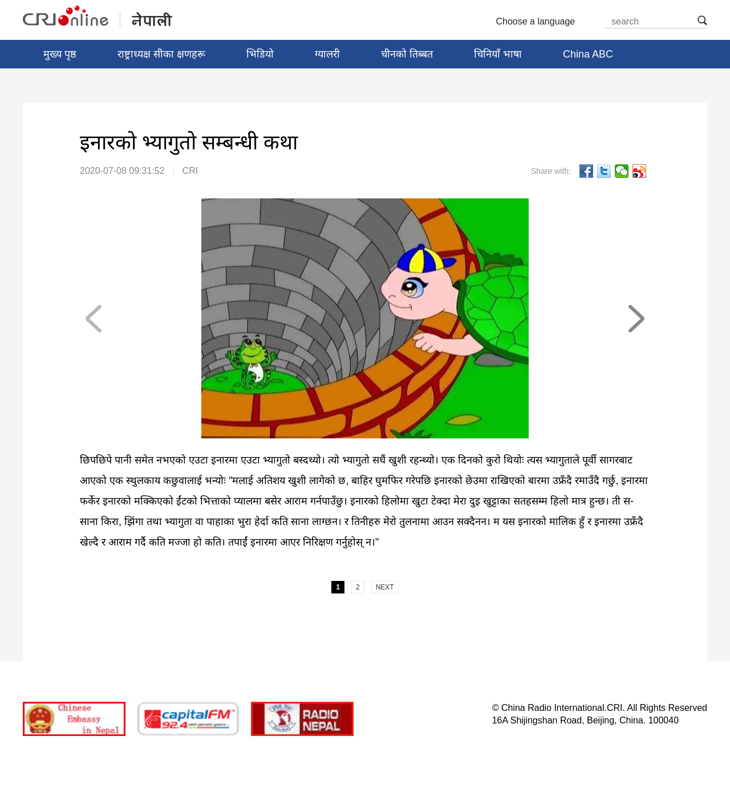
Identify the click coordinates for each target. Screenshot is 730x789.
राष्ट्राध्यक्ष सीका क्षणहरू (161, 54)
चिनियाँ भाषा (498, 54)
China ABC (588, 54)
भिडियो (260, 54)
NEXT (635, 318)
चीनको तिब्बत (407, 54)
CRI (190, 171)
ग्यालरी (327, 54)
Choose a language (540, 21)
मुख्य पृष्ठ (59, 54)
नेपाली (98, 16)
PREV (94, 318)
